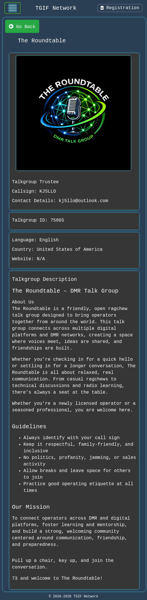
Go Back (22, 26)
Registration (120, 8)
